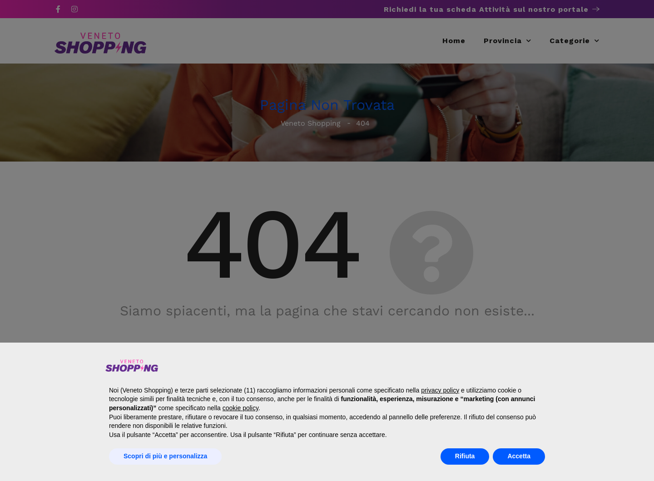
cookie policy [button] (240, 408)
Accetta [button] (518, 456)
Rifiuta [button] (465, 456)
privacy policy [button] (440, 390)
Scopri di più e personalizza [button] (165, 456)
